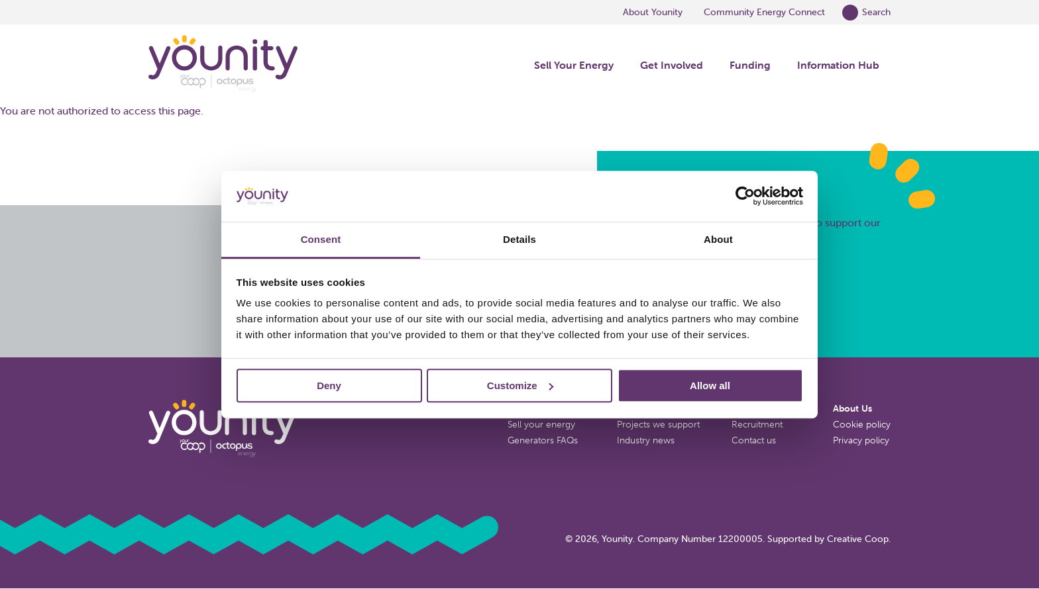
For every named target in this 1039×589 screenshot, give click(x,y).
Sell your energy (541, 424)
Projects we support (658, 424)
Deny (329, 385)
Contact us (754, 440)
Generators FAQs (543, 440)
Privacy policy (861, 440)
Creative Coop (858, 539)
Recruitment (757, 424)
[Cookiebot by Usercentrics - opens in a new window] (745, 196)
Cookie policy (862, 424)
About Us (852, 408)
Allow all (710, 385)
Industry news (646, 440)
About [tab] (718, 239)
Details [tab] (519, 239)
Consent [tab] (321, 239)
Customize (520, 385)
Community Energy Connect (764, 12)
